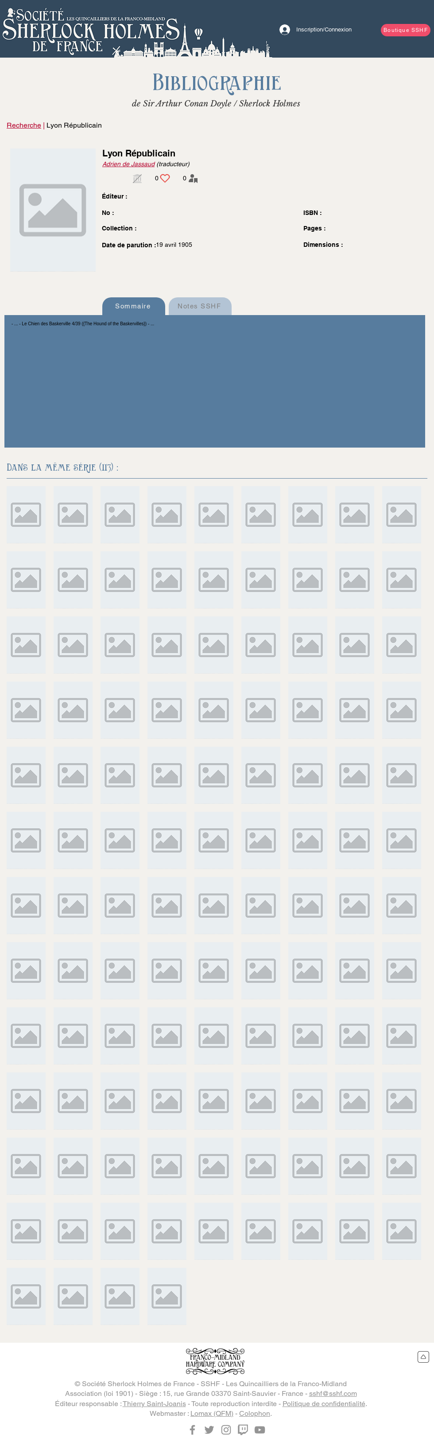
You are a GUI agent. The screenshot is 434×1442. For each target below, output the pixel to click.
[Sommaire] (133, 306)
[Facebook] (192, 1429)
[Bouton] (91, 29)
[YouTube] (259, 1429)
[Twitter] (209, 1429)
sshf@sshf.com (333, 1393)
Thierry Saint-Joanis (154, 1403)
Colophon (254, 1413)
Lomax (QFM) (211, 1413)
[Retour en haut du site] (423, 1357)
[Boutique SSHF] (405, 30)
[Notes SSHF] (200, 306)
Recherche (24, 125)
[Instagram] (226, 1429)
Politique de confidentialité (324, 1403)
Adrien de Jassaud (128, 164)
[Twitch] (242, 1429)
